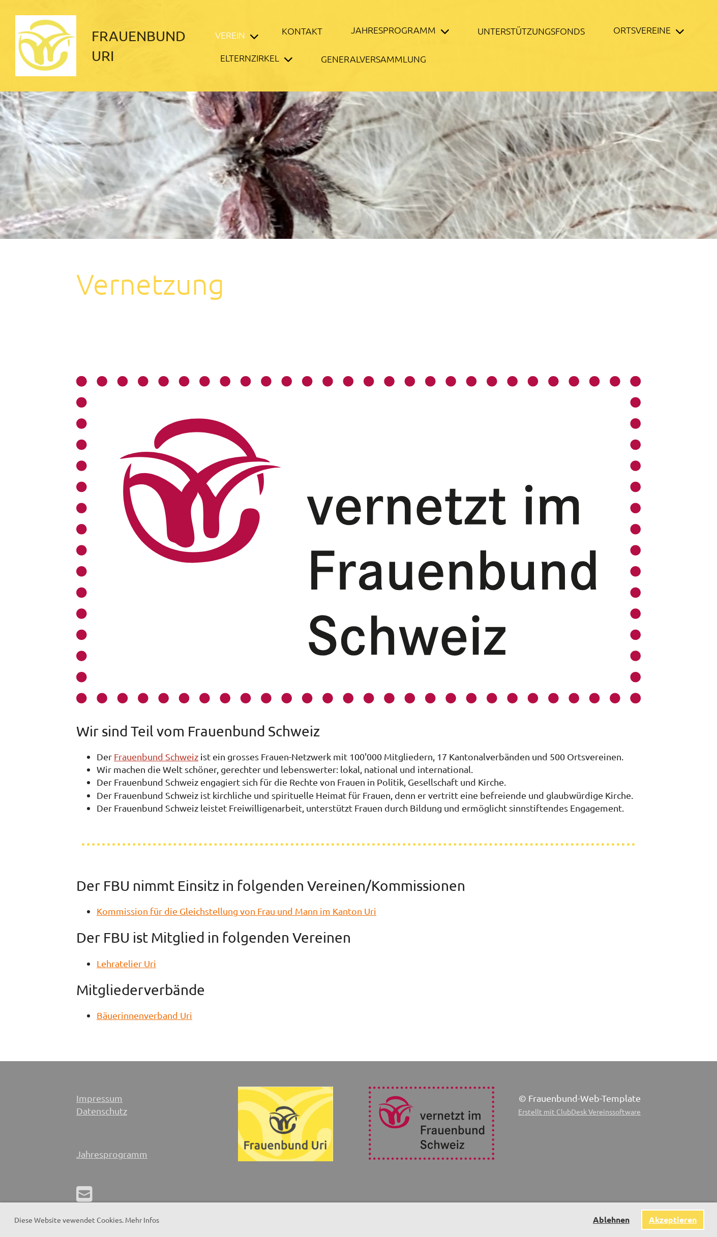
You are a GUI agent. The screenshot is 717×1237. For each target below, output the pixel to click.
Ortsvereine (648, 30)
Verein (236, 35)
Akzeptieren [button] (673, 1219)
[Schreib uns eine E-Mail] (84, 1193)
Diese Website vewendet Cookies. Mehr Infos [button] (86, 1219)
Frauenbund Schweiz (156, 756)
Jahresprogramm (400, 30)
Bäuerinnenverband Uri (144, 1015)
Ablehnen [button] (611, 1219)
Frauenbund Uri (139, 45)
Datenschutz (101, 1110)
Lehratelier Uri (126, 963)
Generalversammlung (373, 59)
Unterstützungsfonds (531, 31)
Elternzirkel (256, 58)
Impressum (99, 1098)
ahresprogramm (114, 1154)
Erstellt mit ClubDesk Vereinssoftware (579, 1111)
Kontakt (302, 31)
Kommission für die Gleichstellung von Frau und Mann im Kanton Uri (236, 911)
